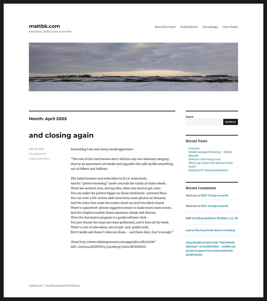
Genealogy (210, 27)
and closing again (61, 135)
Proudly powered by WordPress (62, 285)
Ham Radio (230, 27)
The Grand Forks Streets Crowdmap (215, 230)
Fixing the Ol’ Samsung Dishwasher (208, 170)
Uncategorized (37, 153)
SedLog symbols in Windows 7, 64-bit (216, 218)
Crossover (194, 148)
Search (189, 116)
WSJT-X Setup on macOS (214, 195)
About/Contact (165, 27)
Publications (189, 27)
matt (188, 230)
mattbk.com (44, 26)
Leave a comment (39, 158)
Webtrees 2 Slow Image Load (204, 159)
